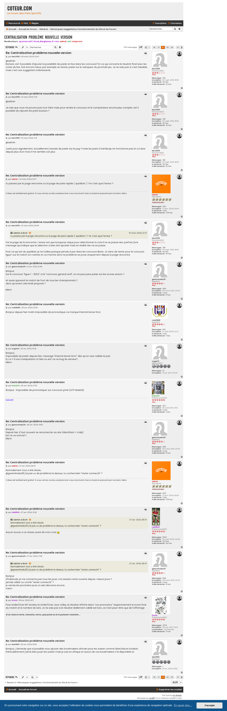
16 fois (168, 84)
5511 (164, 207)
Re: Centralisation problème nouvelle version (38, 53)
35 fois (165, 82)
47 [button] (178, 47)
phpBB (151, 698)
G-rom (55, 41)
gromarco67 (26, 41)
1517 (164, 406)
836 (164, 289)
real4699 (156, 320)
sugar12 (155, 361)
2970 (165, 625)
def (69, 41)
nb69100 (156, 527)
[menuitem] (24, 23)
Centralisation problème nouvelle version (38, 37)
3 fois (164, 410)
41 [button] (159, 47)
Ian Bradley (177, 695)
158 (164, 78)
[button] (140, 47)
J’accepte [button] (209, 705)
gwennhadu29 (158, 279)
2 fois (164, 293)
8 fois (168, 295)
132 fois (165, 541)
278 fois (169, 213)
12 (163, 371)
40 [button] (154, 47)
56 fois (169, 543)
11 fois (168, 632)
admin (63, 41)
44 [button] (172, 47)
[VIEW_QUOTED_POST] (30, 233)
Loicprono (77, 41)
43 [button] (167, 47)
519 (164, 330)
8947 (165, 537)
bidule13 (156, 396)
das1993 (155, 657)
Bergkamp (45, 41)
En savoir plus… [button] (183, 705)
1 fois (164, 211)
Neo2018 (156, 69)
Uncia (36, 41)
